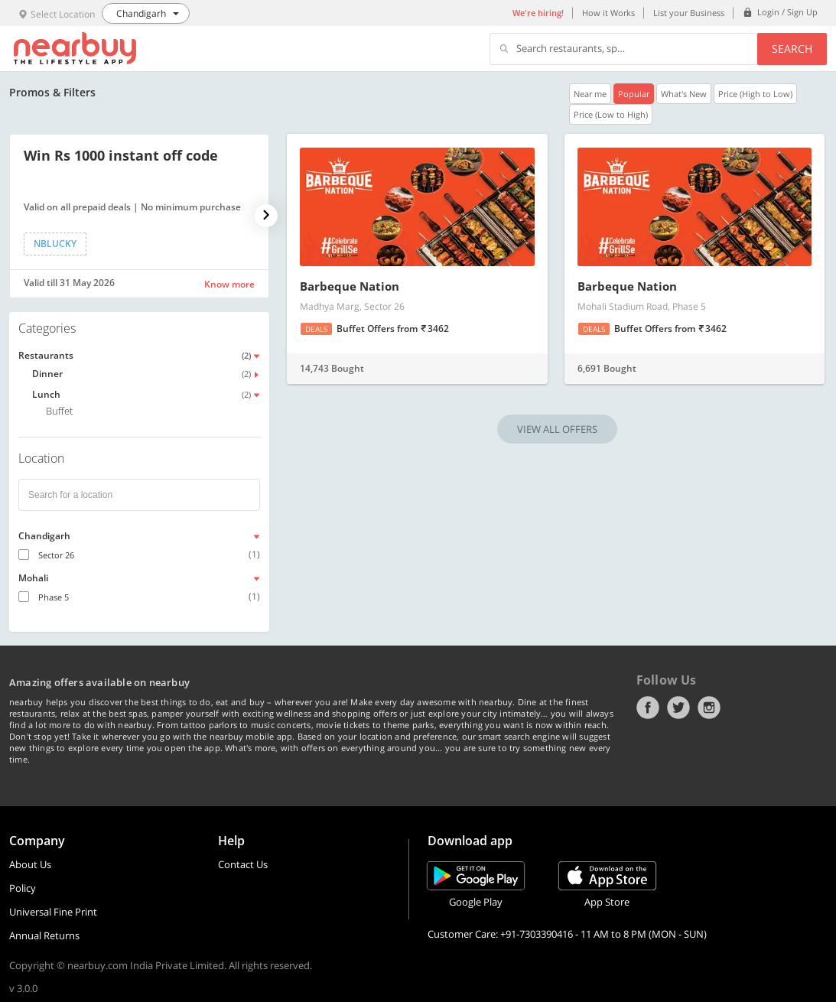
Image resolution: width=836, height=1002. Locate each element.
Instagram (709, 707)
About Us (30, 864)
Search (792, 48)
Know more (229, 284)
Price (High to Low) (755, 93)
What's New (684, 93)
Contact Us (243, 864)
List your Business (688, 12)
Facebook (647, 707)
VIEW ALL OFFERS (557, 429)
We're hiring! (538, 12)
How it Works (608, 12)
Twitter (678, 707)
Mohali (33, 577)
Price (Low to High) (611, 114)
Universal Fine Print (53, 912)
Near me (590, 93)
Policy (22, 888)
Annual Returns (44, 935)
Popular (633, 93)
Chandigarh (44, 535)
